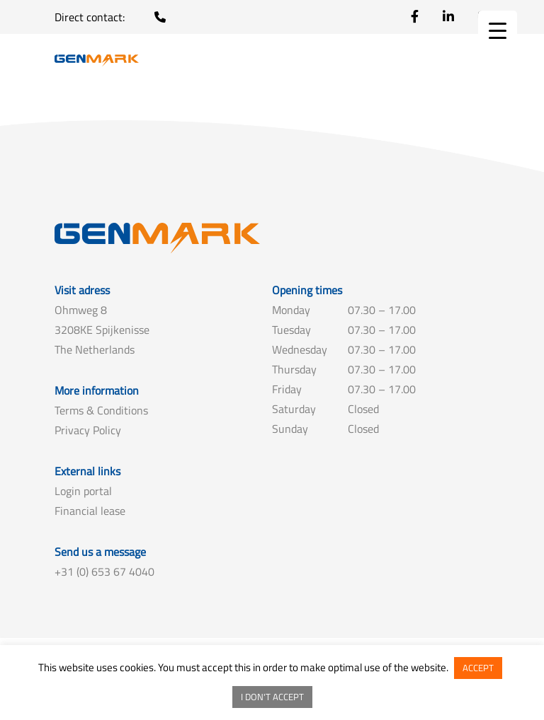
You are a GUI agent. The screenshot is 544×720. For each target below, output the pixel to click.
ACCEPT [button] (478, 668)
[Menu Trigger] (497, 30)
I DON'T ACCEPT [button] (272, 697)
